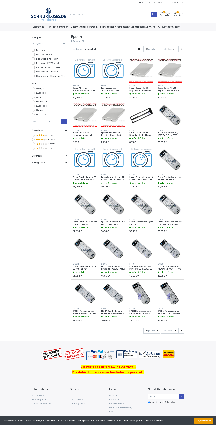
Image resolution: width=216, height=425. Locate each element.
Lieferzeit (37, 155)
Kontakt (143, 3)
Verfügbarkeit (39, 162)
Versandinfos (77, 399)
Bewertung (37, 130)
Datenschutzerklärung (120, 407)
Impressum (115, 399)
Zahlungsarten (78, 403)
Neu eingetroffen (40, 399)
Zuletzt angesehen (41, 403)
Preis (34, 83)
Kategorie (37, 37)
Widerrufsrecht (117, 403)
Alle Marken (38, 395)
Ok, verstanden (204, 420)
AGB (111, 411)
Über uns (114, 395)
